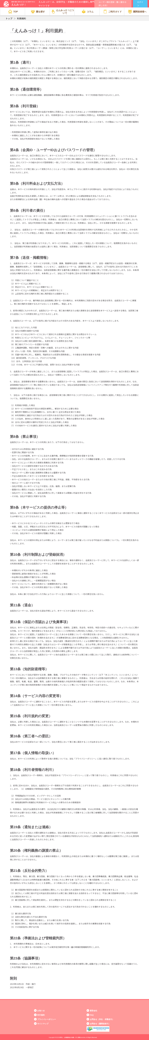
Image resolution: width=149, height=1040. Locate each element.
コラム (87, 11)
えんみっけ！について (63, 11)
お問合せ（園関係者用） (100, 1023)
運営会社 (93, 1010)
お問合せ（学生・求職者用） (102, 1019)
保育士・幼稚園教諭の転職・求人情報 (69, 1037)
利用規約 (41, 1015)
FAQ (92, 1015)
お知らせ (41, 1010)
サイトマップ (42, 1023)
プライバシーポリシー (46, 1019)
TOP (13, 11)
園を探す (38, 11)
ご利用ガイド (112, 11)
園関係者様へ (137, 11)
